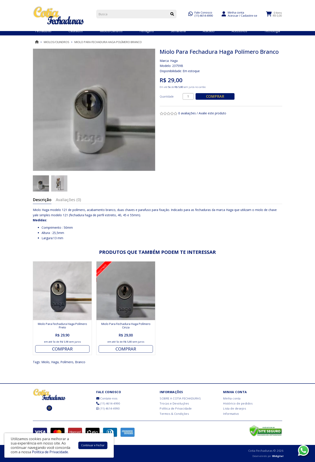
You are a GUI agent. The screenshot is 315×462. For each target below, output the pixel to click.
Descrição (42, 199)
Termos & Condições (174, 414)
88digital (278, 456)
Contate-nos (106, 398)
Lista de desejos (234, 408)
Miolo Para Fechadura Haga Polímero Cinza (125, 325)
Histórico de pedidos (237, 403)
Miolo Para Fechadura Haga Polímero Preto (62, 325)
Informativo (231, 414)
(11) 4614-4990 (203, 15)
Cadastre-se (249, 15)
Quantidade (167, 96)
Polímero (66, 362)
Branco (80, 362)
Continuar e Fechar (93, 445)
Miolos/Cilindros (56, 42)
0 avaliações (187, 113)
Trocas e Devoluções (174, 403)
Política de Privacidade (176, 408)
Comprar (215, 96)
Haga (174, 61)
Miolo (45, 362)
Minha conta (232, 398)
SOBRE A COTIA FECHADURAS (180, 398)
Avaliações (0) (68, 199)
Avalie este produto (212, 113)
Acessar (233, 15)
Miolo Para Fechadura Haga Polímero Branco (108, 42)
